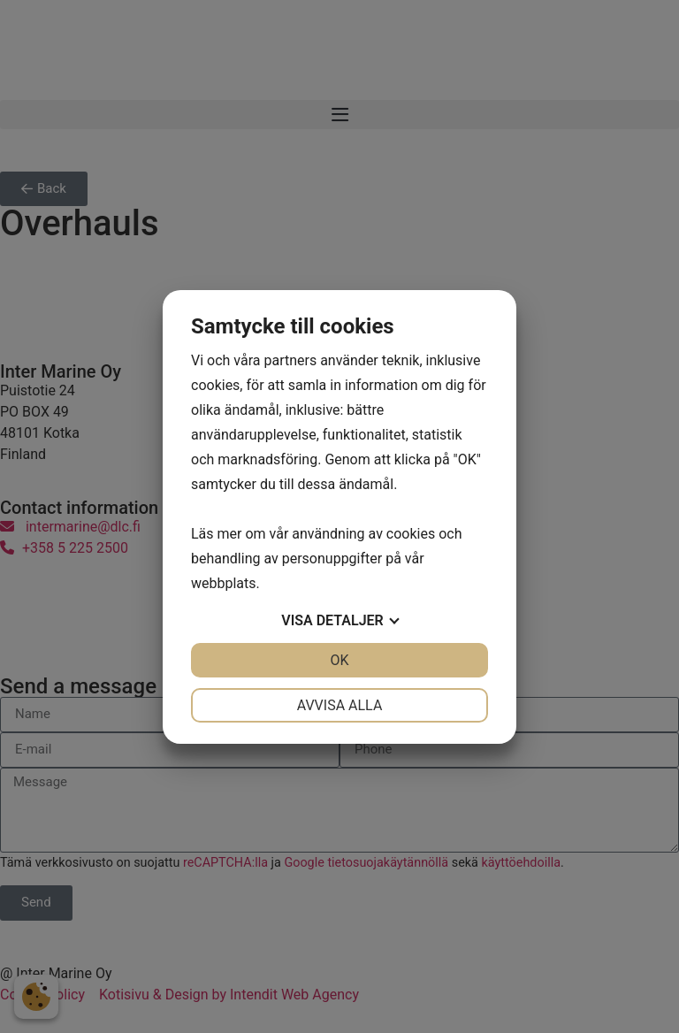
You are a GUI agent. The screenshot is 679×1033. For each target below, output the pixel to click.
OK (339, 660)
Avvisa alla (340, 705)
